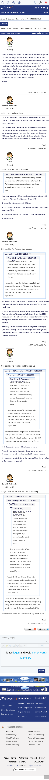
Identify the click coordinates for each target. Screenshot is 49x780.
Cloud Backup (11, 742)
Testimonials (12, 762)
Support (33, 759)
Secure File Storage (35, 742)
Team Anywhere (7, 715)
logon (16, 653)
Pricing (23, 13)
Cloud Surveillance (8, 711)
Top (47, 643)
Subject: (3, 34)
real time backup (34, 19)
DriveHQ (22, 766)
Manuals (28, 29)
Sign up (44, 8)
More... (7, 191)
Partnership (23, 759)
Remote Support (39, 29)
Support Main (6, 29)
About (6, 759)
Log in (36, 8)
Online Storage (34, 732)
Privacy (42, 759)
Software (14, 13)
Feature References (15, 727)
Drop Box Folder (34, 745)
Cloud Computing (12, 745)
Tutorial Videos (18, 29)
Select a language (24, 770)
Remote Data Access (36, 739)
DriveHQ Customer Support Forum (14, 20)
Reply (4, 24)
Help (46, 13)
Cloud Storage (11, 735)
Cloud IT (9, 732)
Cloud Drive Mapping (36, 735)
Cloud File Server (12, 739)
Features (5, 13)
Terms (13, 759)
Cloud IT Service (7, 707)
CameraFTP (24, 762)
